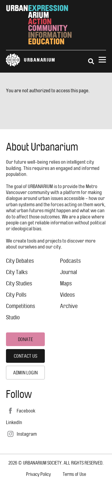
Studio (13, 317)
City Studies (19, 283)
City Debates (20, 260)
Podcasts (70, 260)
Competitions (20, 306)
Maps (66, 283)
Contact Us (25, 356)
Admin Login (25, 373)
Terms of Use (74, 474)
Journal (68, 272)
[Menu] (102, 60)
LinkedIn (14, 422)
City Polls (16, 294)
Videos (67, 294)
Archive (69, 306)
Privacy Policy (38, 474)
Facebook (26, 411)
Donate (25, 339)
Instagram (27, 434)
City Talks (17, 272)
